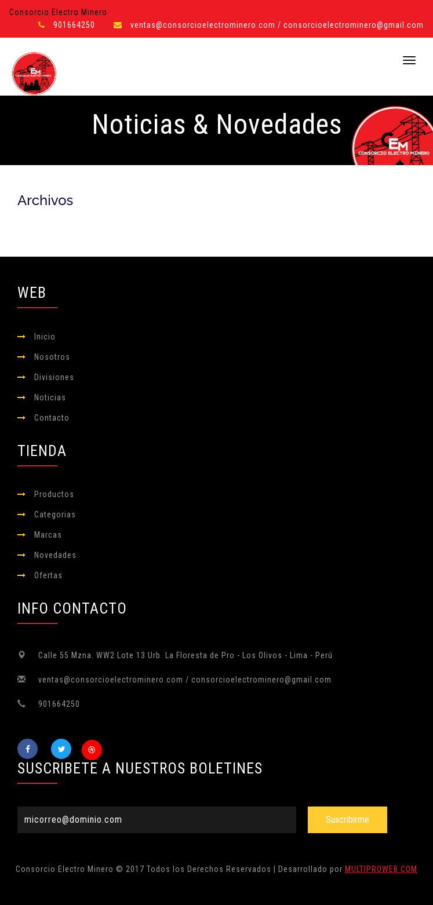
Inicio (45, 336)
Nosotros (52, 357)
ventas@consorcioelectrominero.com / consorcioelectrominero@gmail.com (277, 25)
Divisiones (54, 377)
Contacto (52, 417)
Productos (54, 494)
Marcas (48, 534)
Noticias (50, 397)
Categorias (55, 514)
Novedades (55, 555)
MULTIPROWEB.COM (381, 869)
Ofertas (48, 575)
